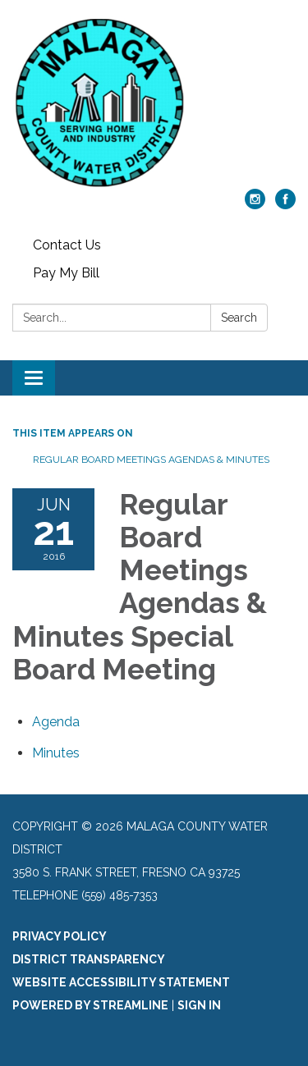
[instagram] (255, 205)
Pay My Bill (66, 273)
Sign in (199, 1005)
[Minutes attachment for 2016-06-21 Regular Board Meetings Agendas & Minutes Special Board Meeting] (56, 753)
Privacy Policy (59, 936)
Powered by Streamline (90, 1005)
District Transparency (88, 959)
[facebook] (285, 205)
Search (239, 317)
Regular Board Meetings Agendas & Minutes (151, 459)
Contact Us (67, 245)
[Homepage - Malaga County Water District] (154, 102)
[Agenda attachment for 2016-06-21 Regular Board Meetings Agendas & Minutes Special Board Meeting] (56, 722)
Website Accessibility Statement (121, 982)
